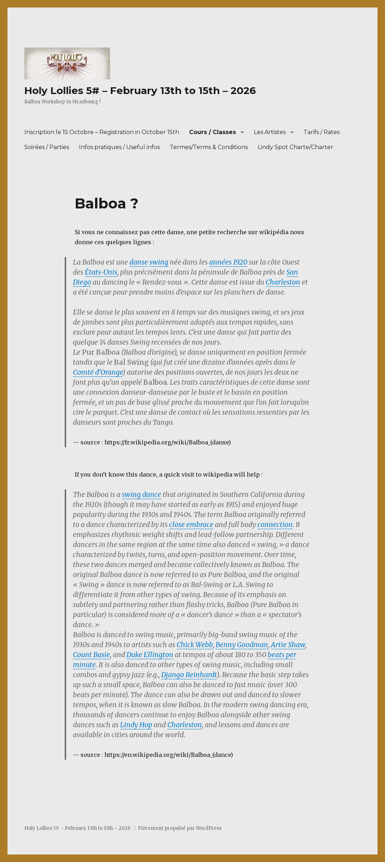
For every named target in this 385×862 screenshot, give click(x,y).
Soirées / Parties (46, 147)
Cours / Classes (212, 132)
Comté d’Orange (98, 372)
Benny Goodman (242, 644)
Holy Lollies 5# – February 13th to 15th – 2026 (140, 90)
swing (158, 262)
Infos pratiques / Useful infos (119, 147)
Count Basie (91, 654)
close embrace (191, 524)
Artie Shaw (288, 644)
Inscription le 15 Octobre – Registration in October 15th (101, 132)
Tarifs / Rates (321, 132)
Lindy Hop (136, 724)
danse (138, 262)
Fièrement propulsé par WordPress (180, 828)
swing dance (141, 494)
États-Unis (101, 272)
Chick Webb (195, 644)
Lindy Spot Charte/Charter (295, 147)
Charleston (283, 282)
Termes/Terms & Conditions (209, 147)
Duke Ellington (150, 654)
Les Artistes (270, 132)
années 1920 (228, 262)
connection (275, 524)
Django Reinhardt (189, 674)
